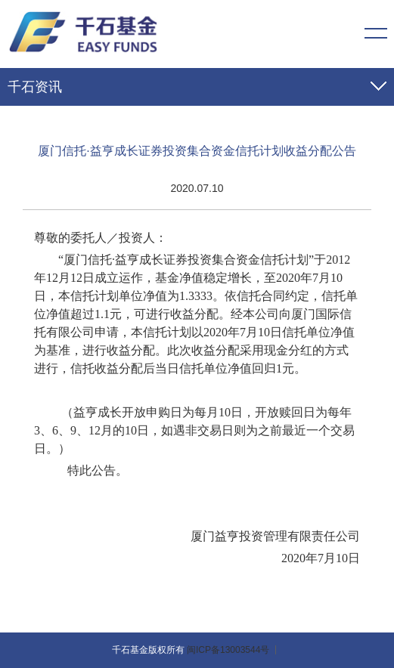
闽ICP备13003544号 (228, 649)
